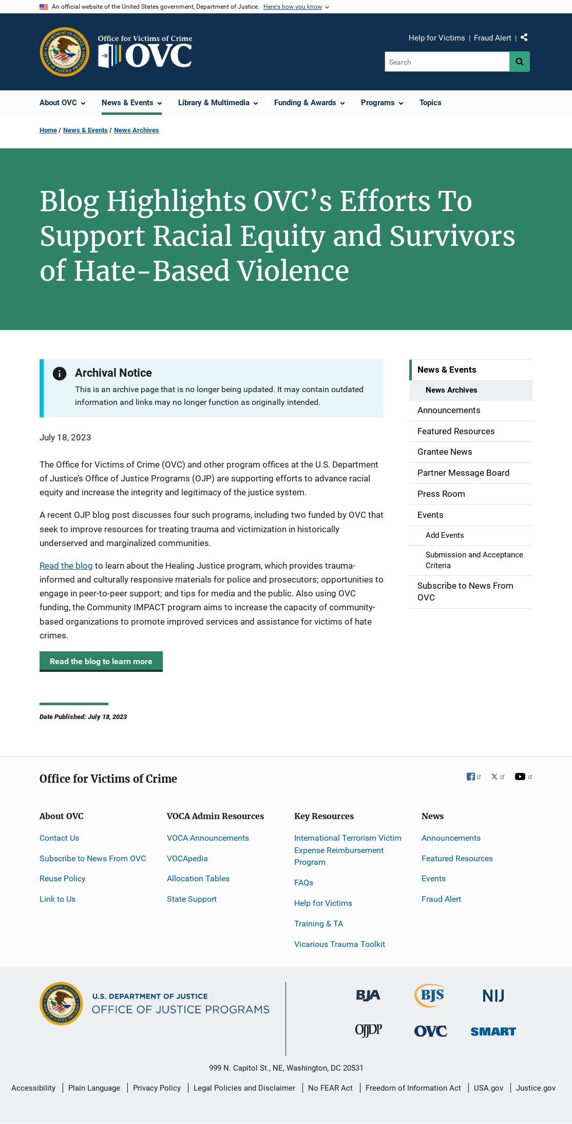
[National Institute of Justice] (493, 991)
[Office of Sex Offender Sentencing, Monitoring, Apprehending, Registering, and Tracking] (493, 1029)
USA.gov (488, 1088)
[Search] (447, 61)
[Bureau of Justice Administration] (368, 991)
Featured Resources (457, 858)
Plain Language (94, 1088)
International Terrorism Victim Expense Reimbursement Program (348, 850)
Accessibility (33, 1088)
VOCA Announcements (208, 838)
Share (527, 39)
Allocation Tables (198, 878)
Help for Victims (437, 38)
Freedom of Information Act (413, 1088)
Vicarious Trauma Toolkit (339, 944)
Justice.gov (536, 1088)
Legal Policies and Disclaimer (244, 1088)
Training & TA (318, 923)
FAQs (303, 882)
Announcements (451, 838)
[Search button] (519, 61)
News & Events (85, 130)
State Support (192, 899)
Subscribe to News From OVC (93, 858)
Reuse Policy (63, 878)
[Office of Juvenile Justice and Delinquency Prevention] (368, 1033)
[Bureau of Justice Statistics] (431, 1003)
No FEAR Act (330, 1088)
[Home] (149, 51)
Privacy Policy (157, 1088)
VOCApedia (187, 858)
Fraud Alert (492, 38)
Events (434, 878)
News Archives (136, 130)
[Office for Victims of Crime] (430, 1031)
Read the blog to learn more (101, 661)
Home (48, 130)
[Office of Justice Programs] (65, 52)
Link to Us (57, 899)
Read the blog (66, 565)
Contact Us (59, 838)
